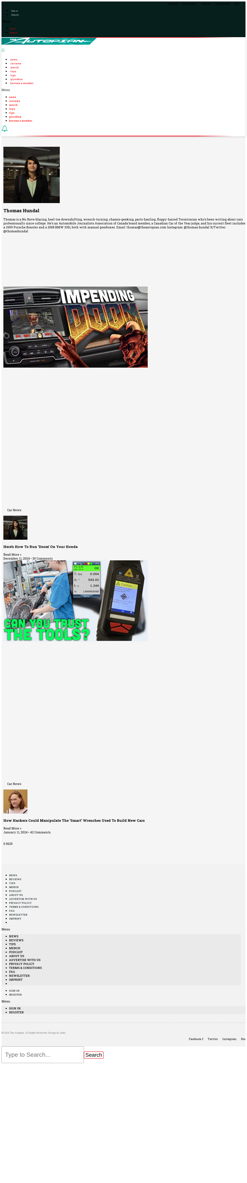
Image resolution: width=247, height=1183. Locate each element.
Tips (13, 75)
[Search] (94, 1055)
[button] (123, 21)
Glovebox (16, 79)
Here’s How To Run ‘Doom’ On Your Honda (40, 546)
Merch (14, 67)
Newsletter (18, 914)
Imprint (15, 918)
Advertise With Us (23, 899)
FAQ (11, 910)
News (13, 59)
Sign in (14, 10)
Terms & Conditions (24, 906)
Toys (13, 71)
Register (15, 14)
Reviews (15, 63)
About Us (16, 895)
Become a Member (22, 83)
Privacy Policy (20, 903)
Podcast (15, 891)
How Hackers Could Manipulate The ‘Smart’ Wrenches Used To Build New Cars (74, 820)
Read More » (12, 554)
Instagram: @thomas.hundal (188, 227)
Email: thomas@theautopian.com (141, 227)
